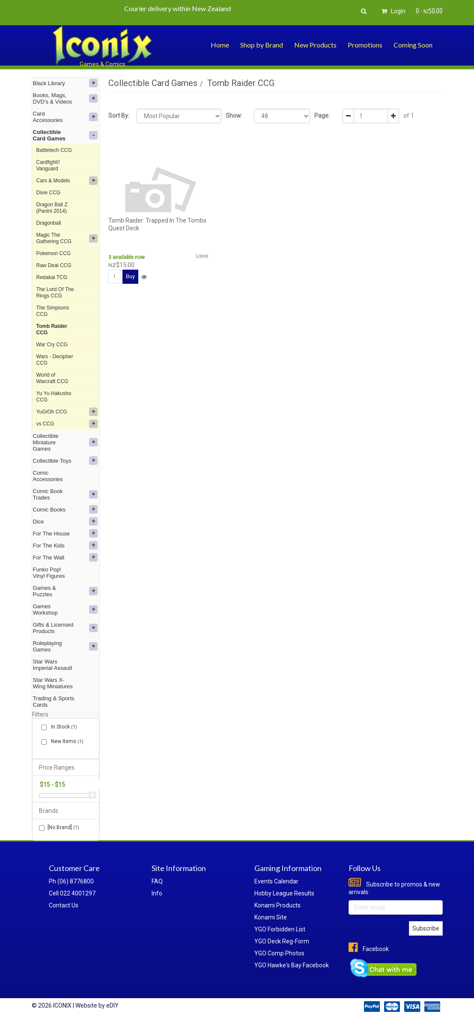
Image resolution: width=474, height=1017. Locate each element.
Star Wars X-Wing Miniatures (53, 683)
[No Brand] (59, 827)
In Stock (62, 727)
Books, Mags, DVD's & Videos (65, 98)
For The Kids (65, 545)
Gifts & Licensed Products (65, 628)
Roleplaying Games (65, 646)
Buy (130, 276)
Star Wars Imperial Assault (52, 664)
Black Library (65, 83)
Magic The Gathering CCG (67, 238)
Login (392, 11)
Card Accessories (65, 116)
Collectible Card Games (65, 135)
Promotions (365, 45)
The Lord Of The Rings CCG (55, 292)
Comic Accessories (48, 476)
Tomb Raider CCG (51, 329)
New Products (315, 45)
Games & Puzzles (65, 591)
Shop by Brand (261, 45)
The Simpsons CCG (52, 311)
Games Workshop (65, 609)
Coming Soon (413, 45)
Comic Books (65, 509)
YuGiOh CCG (67, 411)
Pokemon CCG (53, 253)
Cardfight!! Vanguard (48, 165)
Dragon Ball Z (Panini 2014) (52, 208)
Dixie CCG (48, 193)
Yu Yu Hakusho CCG (54, 396)
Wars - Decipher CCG (54, 360)
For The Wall (65, 557)
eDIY (112, 1005)
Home (220, 45)
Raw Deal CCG (54, 265)
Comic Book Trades (65, 494)
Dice (65, 521)
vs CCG (67, 423)
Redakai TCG (51, 277)
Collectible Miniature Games (65, 442)
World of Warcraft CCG (52, 378)
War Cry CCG (52, 345)
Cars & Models (67, 180)
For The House (65, 533)
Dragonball (48, 223)
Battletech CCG (54, 150)
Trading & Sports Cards (54, 701)
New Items (65, 741)
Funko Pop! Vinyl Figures (49, 572)
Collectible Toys (65, 460)
